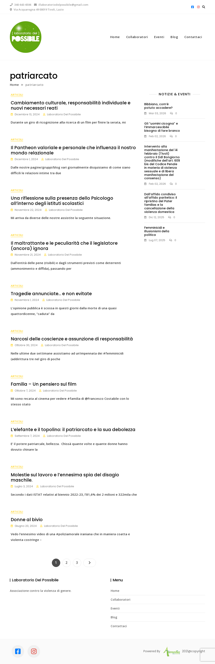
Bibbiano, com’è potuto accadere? (158, 106)
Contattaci (193, 37)
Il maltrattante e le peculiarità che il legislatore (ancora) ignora (63, 245)
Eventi (159, 37)
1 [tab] (107, 55)
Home (115, 37)
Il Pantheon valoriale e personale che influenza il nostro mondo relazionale (72, 150)
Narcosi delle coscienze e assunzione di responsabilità (71, 339)
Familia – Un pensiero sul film (43, 384)
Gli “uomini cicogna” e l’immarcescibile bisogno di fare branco (162, 127)
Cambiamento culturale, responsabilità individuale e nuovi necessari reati (70, 105)
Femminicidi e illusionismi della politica (156, 231)
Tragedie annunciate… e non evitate (50, 294)
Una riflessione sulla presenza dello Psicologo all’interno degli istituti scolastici (73, 200)
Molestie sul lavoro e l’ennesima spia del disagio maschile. (64, 477)
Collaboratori (137, 37)
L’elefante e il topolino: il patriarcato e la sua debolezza (72, 429)
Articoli (16, 95)
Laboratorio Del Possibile (63, 114)
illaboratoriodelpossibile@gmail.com (61, 5)
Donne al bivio (26, 520)
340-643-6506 (20, 5)
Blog (174, 37)
